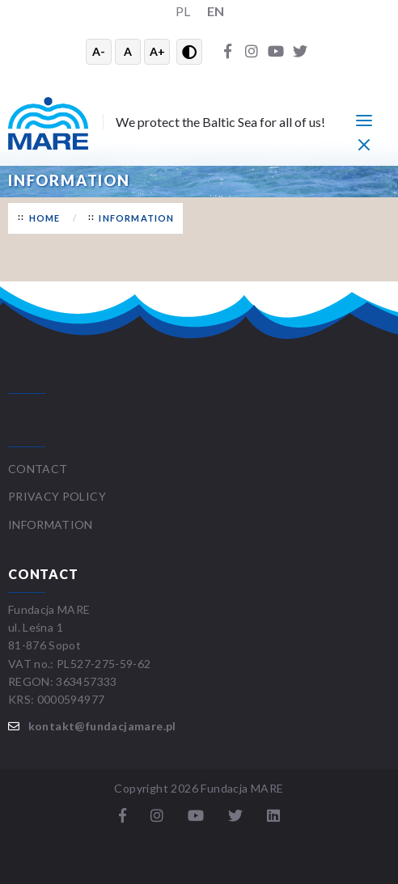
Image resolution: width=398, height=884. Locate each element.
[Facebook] (227, 52)
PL (183, 11)
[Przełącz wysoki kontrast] (189, 52)
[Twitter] (300, 52)
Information (136, 218)
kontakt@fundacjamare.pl (102, 726)
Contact (37, 469)
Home (45, 218)
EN (215, 11)
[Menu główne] (364, 120)
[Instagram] (251, 52)
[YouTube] (276, 52)
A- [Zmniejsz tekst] (98, 51)
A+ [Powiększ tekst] (157, 51)
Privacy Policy (57, 496)
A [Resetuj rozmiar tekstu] (128, 51)
